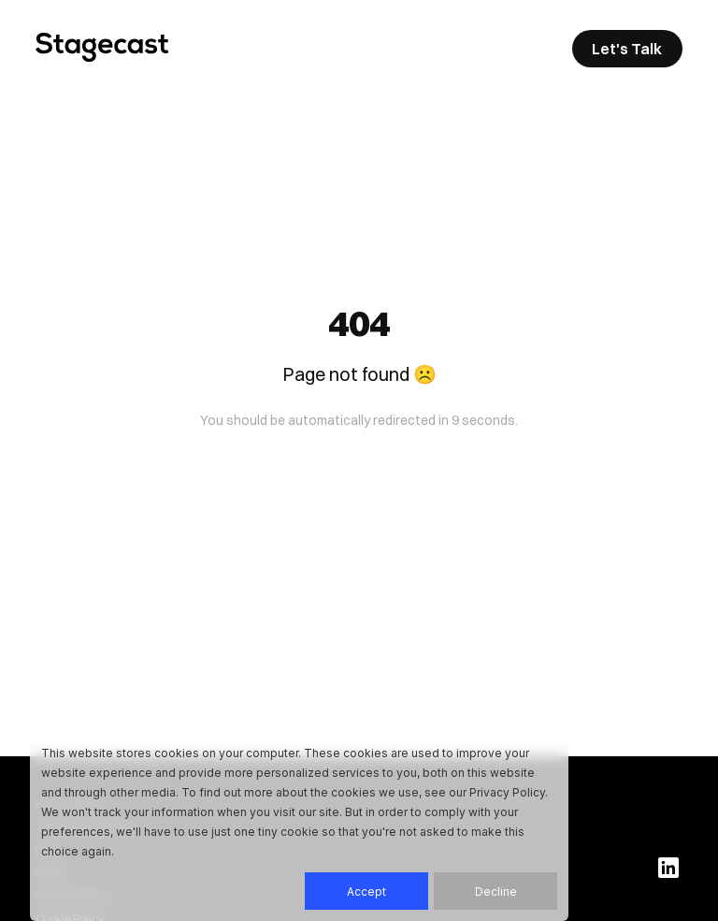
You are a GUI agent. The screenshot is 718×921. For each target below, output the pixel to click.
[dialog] (299, 826)
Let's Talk (627, 48)
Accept (366, 891)
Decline (496, 891)
